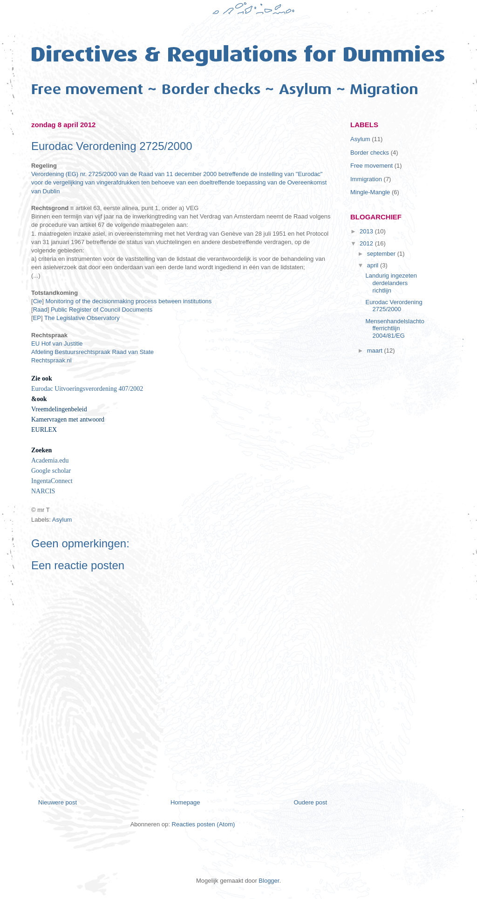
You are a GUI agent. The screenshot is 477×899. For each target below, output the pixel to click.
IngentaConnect (52, 480)
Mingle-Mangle (370, 192)
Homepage (185, 802)
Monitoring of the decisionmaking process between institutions (129, 301)
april (373, 265)
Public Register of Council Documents (102, 309)
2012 (367, 243)
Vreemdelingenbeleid (59, 409)
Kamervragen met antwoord (67, 419)
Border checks (369, 152)
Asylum (62, 519)
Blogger (269, 880)
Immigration (366, 179)
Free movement (371, 165)
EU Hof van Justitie (57, 343)
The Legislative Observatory (82, 317)
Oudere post (310, 802)
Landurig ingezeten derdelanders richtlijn (391, 282)
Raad (40, 309)
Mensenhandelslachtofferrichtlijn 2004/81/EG (394, 328)
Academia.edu (49, 460)
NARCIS (43, 491)
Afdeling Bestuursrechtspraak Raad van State (92, 351)
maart (375, 350)
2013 (367, 231)
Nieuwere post (57, 802)
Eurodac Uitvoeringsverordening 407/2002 (87, 388)
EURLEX (44, 429)
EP (37, 317)
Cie (37, 301)
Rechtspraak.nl (51, 360)
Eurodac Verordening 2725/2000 (393, 306)
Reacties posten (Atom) (203, 824)
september (382, 253)
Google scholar (51, 470)
